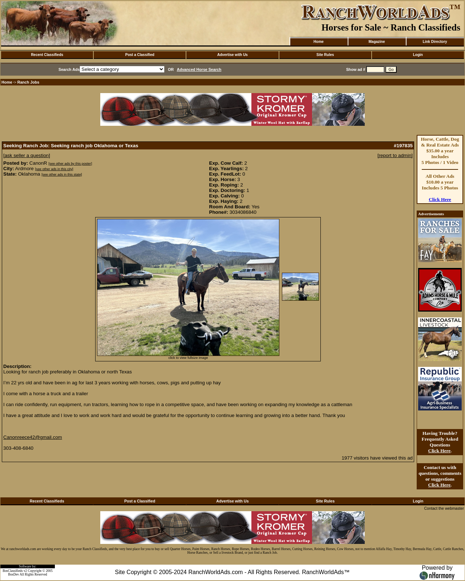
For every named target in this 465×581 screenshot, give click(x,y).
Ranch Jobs (28, 82)
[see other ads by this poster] (70, 163)
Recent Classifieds (47, 55)
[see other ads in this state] (61, 174)
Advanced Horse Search (199, 69)
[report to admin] (395, 155)
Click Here (440, 199)
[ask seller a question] (26, 155)
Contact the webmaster (444, 508)
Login (418, 55)
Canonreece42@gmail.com (32, 437)
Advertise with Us (232, 55)
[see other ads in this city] (54, 169)
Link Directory (434, 42)
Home (319, 42)
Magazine (376, 42)
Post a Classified (139, 55)
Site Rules (325, 55)
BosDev (13, 574)
